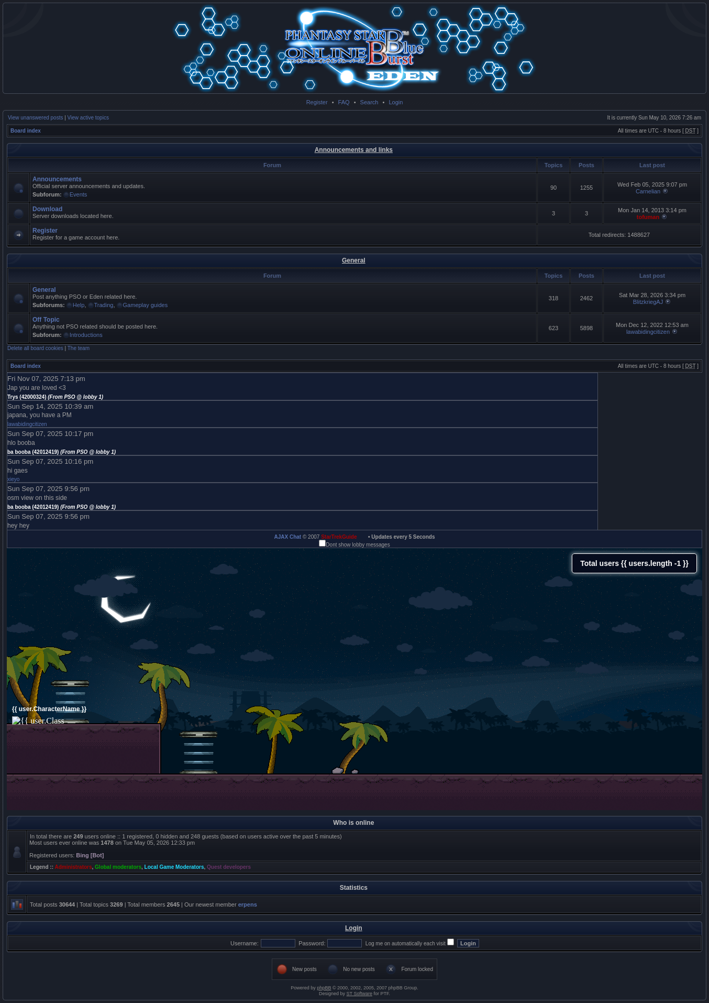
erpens (247, 904)
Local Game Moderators (174, 867)
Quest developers (229, 867)
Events (78, 194)
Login (396, 102)
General (353, 260)
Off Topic (46, 319)
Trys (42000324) (55, 397)
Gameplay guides (145, 305)
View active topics (88, 118)
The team (79, 348)
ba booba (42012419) (61, 452)
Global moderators (118, 867)
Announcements (57, 179)
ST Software (359, 993)
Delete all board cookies (35, 348)
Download (47, 209)
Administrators (73, 867)
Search (369, 102)
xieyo (13, 479)
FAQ (344, 102)
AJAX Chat (287, 537)
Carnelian (648, 191)
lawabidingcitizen (648, 332)
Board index (25, 131)
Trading (104, 305)
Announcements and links (354, 150)
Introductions (86, 335)
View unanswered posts (35, 118)
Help (79, 305)
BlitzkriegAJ (648, 302)
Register (317, 102)
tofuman (648, 217)
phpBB (324, 987)
